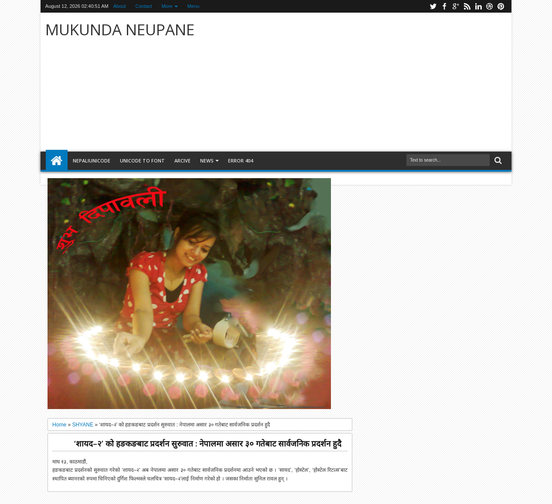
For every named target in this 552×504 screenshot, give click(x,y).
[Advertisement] (378, 82)
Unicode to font (142, 160)
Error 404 (240, 160)
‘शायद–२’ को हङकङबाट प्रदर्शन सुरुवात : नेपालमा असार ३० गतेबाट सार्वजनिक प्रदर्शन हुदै (207, 443)
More (166, 6)
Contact (144, 6)
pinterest (501, 6)
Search (497, 160)
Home (57, 161)
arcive (182, 160)
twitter (433, 6)
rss (467, 6)
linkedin (478, 6)
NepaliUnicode (91, 160)
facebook (444, 6)
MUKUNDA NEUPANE (119, 29)
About (119, 6)
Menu (193, 6)
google (455, 6)
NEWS (207, 160)
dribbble (489, 6)
